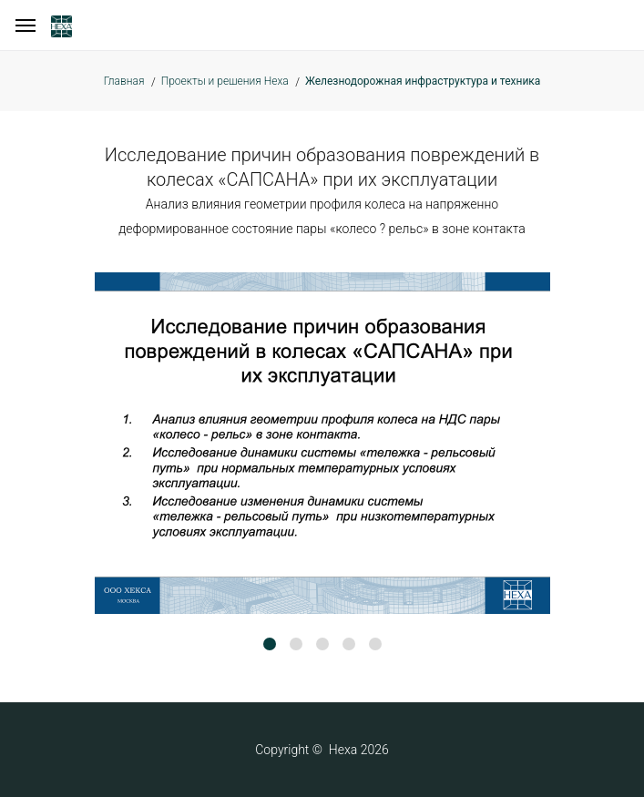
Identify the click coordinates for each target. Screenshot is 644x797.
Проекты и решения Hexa (225, 81)
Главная (124, 81)
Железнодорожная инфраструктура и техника (422, 81)
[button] (269, 644)
